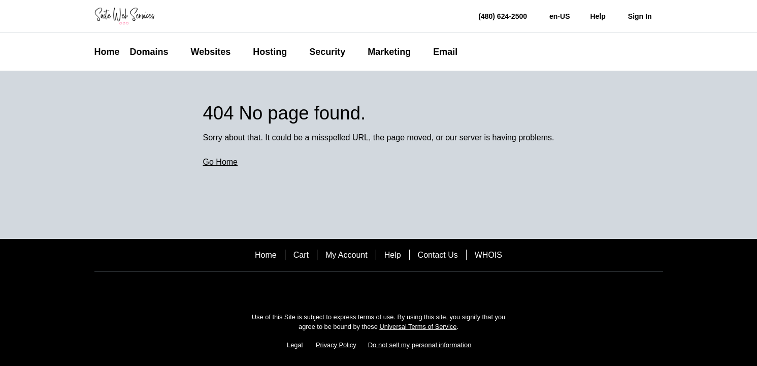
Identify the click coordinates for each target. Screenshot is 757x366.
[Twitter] (393, 289)
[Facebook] (364, 289)
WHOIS (488, 255)
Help (392, 255)
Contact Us (438, 255)
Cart (301, 255)
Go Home (220, 162)
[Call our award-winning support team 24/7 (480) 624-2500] (597, 16)
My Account (346, 255)
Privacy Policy (336, 345)
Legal (295, 345)
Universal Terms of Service (417, 326)
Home (266, 255)
